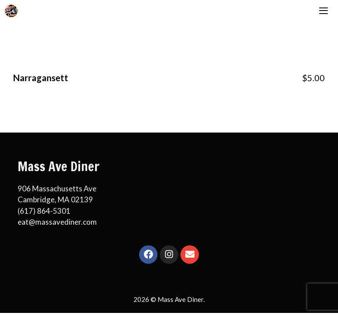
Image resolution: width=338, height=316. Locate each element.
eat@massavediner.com (57, 221)
